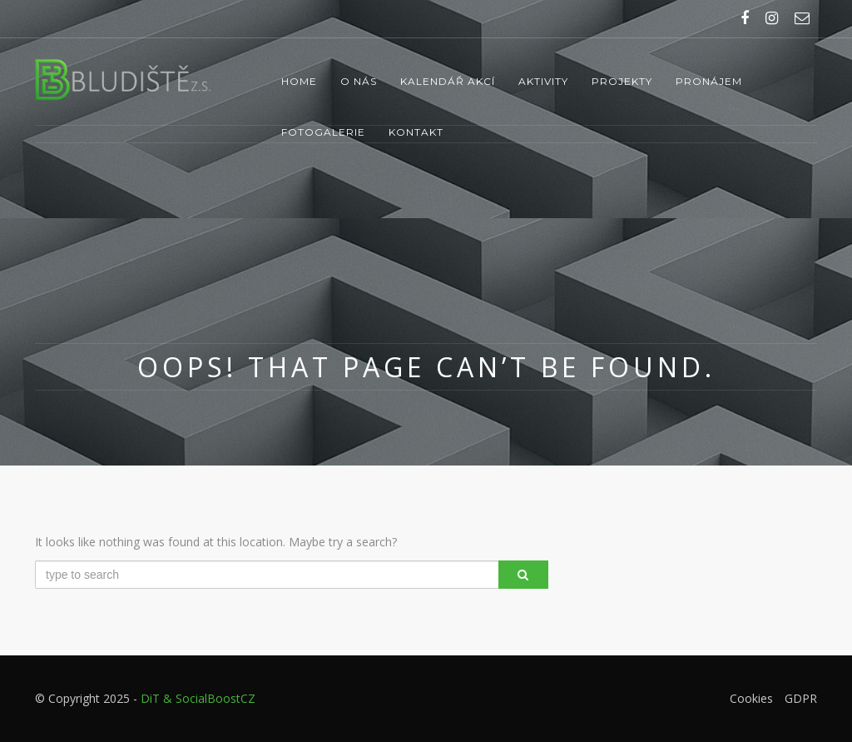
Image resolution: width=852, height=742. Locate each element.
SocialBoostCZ (215, 698)
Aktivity (543, 81)
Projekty (622, 81)
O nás (358, 81)
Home (299, 81)
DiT (150, 698)
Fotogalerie (323, 132)
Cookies (751, 698)
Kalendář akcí (447, 81)
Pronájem (709, 81)
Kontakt (416, 132)
